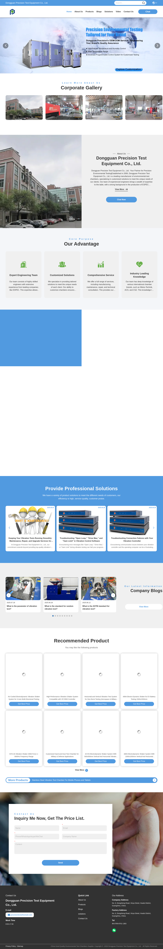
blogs (99, 12)
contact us (128, 12)
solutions (108, 12)
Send (60, 863)
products (90, 12)
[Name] (143, 3)
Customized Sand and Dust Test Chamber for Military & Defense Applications (62, 755)
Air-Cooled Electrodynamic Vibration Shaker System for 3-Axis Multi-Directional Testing (24, 698)
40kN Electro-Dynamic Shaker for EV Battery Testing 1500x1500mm (139, 698)
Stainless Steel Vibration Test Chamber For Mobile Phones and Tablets (61, 780)
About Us (82, 900)
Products (82, 905)
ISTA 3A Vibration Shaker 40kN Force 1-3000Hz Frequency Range (23, 755)
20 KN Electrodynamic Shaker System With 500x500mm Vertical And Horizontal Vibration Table (100, 755)
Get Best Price (24, 704)
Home (69, 12)
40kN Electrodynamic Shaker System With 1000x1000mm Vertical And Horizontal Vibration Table (139, 755)
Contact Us (82, 919)
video (118, 12)
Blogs (80, 909)
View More (121, 189)
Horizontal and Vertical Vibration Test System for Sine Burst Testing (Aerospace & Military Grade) (100, 698)
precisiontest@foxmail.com (19, 915)
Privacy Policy (11, 946)
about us (78, 12)
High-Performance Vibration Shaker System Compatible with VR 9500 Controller (62, 698)
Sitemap (20, 946)
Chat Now (121, 200)
